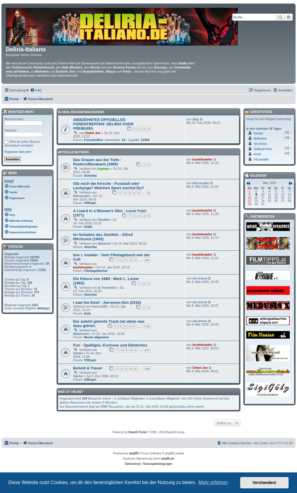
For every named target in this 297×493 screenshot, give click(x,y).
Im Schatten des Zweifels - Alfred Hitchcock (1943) (103, 236)
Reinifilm (104, 219)
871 (147, 350)
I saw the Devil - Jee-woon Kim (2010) (107, 302)
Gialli (88, 226)
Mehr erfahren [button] (213, 482)
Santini (78, 353)
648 (147, 369)
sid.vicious (200, 278)
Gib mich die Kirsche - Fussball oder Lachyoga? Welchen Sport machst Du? (108, 185)
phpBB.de (167, 458)
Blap (196, 119)
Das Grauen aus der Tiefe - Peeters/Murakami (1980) (97, 162)
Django (258, 133)
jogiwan (104, 168)
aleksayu (43, 308)
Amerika (90, 175)
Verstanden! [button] (264, 482)
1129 (147, 326)
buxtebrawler (202, 159)
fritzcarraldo (81, 196)
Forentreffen (93, 140)
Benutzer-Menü (18, 112)
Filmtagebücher (96, 270)
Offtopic (90, 203)
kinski (257, 154)
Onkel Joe (93, 133)
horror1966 (99, 306)
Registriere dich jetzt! (17, 152)
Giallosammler (263, 149)
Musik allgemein (96, 337)
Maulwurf (104, 243)
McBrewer (260, 138)
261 (147, 260)
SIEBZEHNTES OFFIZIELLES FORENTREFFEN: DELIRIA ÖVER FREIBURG (103, 124)
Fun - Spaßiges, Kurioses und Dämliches (110, 345)
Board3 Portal (137, 432)
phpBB (133, 453)
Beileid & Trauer (87, 368)
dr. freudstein (107, 287)
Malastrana (81, 333)
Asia (87, 313)
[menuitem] (36, 90)
